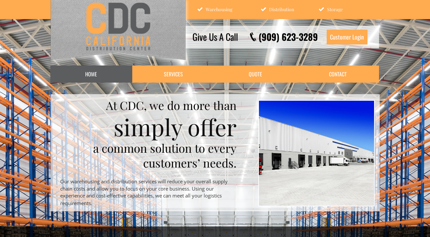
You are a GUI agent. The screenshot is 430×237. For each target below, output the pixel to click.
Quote (255, 74)
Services (173, 74)
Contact (338, 74)
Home (91, 74)
